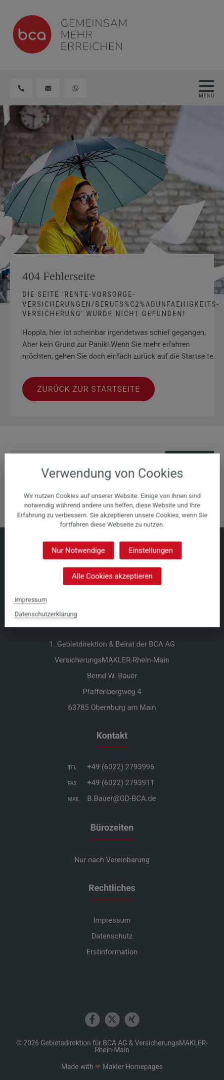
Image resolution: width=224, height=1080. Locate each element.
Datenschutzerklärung (45, 613)
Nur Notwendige (78, 550)
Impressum (30, 599)
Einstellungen (151, 550)
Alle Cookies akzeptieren (112, 575)
